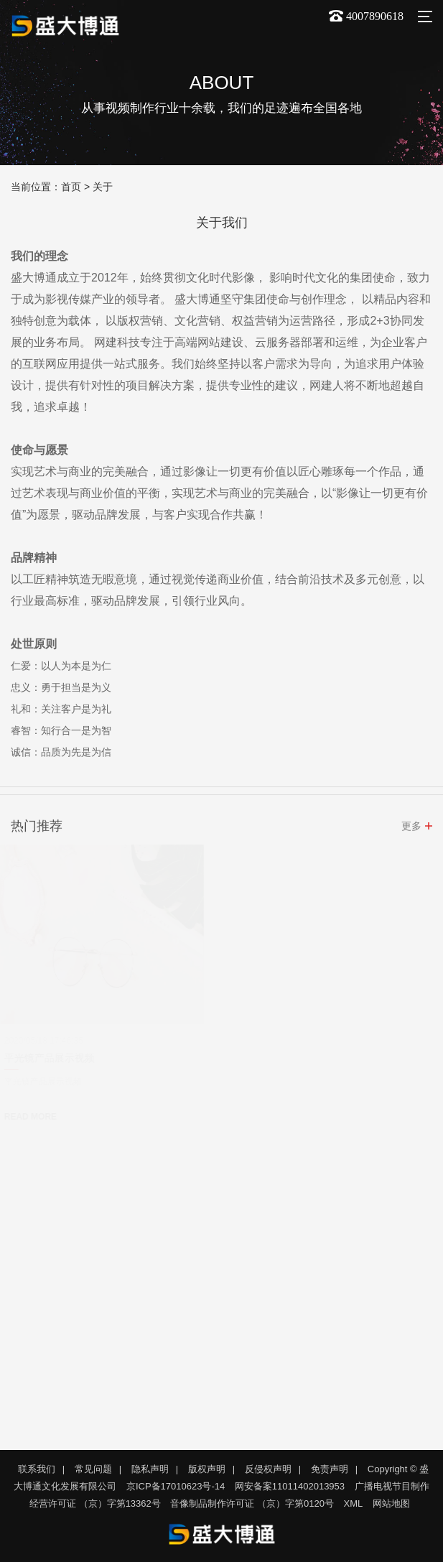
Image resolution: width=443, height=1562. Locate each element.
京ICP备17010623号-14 (175, 1486)
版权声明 (206, 1469)
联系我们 (36, 1469)
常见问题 (93, 1469)
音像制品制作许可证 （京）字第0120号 (252, 1503)
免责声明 (329, 1469)
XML (353, 1503)
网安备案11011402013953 (290, 1486)
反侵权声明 (268, 1469)
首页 (71, 186)
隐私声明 (150, 1469)
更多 (411, 828)
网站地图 (391, 1503)
